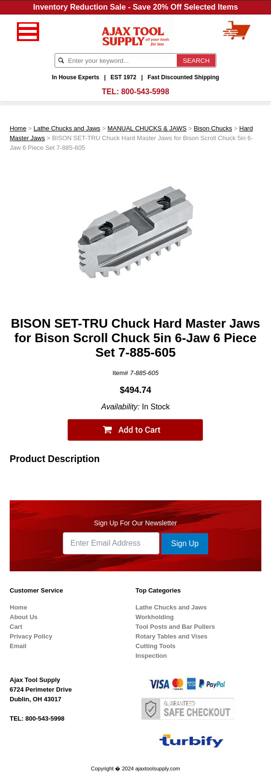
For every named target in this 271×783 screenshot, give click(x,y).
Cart (16, 626)
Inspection (151, 655)
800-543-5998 (145, 91)
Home (18, 128)
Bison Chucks (213, 128)
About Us (24, 617)
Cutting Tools (156, 646)
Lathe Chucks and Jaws (67, 128)
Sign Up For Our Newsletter (135, 523)
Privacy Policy (31, 636)
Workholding (155, 617)
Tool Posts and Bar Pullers (175, 626)
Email (18, 646)
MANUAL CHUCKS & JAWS (146, 128)
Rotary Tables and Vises (172, 636)
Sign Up (185, 543)
